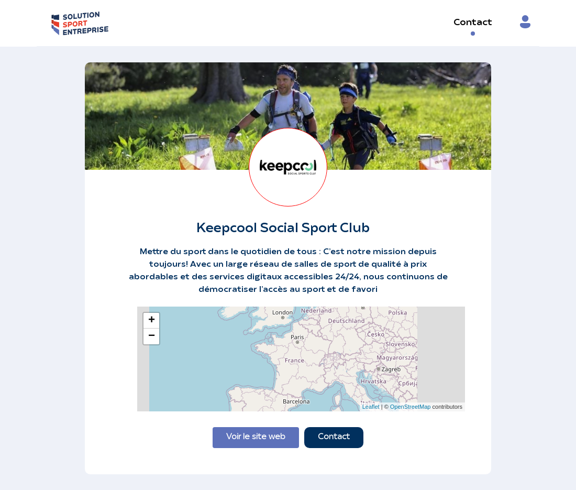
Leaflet (371, 407)
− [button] (151, 336)
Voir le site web (255, 437)
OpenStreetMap (410, 407)
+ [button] (151, 321)
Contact (472, 23)
